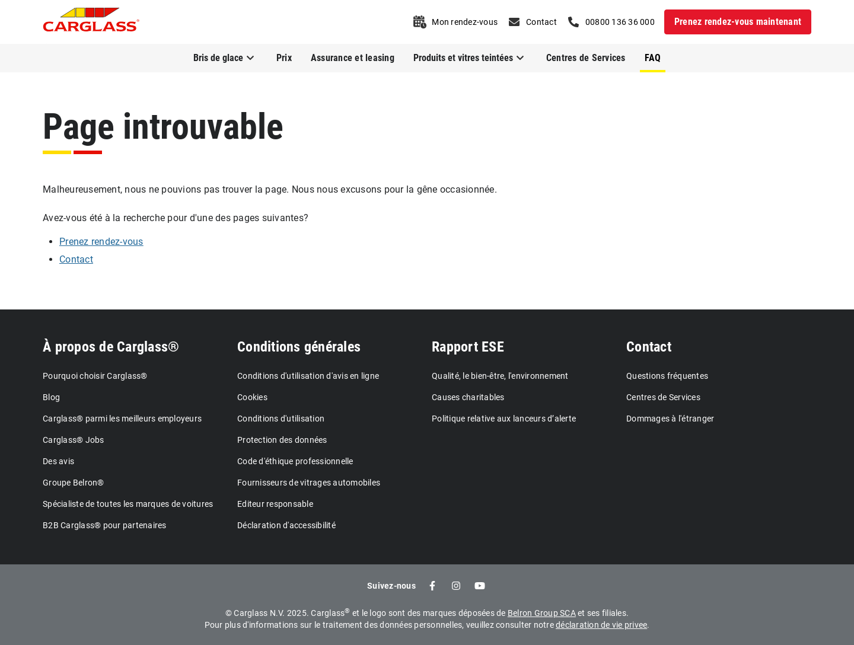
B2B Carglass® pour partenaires (105, 525)
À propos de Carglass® (111, 347)
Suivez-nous (391, 585)
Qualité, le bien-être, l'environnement (500, 376)
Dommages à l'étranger (670, 418)
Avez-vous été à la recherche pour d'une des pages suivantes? (175, 217)
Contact (648, 347)
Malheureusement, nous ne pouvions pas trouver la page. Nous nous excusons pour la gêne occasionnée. (270, 189)
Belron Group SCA (542, 613)
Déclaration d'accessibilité (286, 525)
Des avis (58, 461)
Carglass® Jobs (73, 440)
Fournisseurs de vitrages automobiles (308, 482)
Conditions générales (299, 347)
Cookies (252, 397)
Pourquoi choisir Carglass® (95, 376)
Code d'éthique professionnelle (295, 461)
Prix (284, 57)
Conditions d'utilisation (280, 418)
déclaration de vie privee (601, 625)
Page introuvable (163, 127)
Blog (51, 397)
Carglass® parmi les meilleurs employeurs (122, 418)
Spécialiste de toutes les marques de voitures (128, 504)
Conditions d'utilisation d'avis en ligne (308, 376)
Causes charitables (468, 397)
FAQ (653, 57)
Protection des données (282, 440)
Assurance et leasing (352, 57)
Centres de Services (586, 57)
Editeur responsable (275, 504)
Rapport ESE (468, 347)
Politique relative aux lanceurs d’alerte (504, 418)
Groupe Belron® (73, 482)
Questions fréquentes (667, 376)
